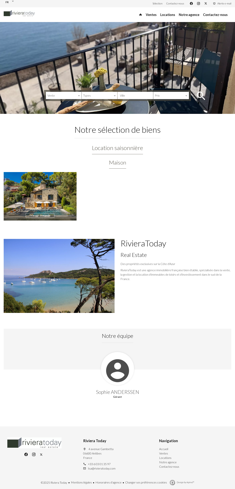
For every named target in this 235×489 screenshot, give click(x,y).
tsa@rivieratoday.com (101, 468)
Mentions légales (81, 482)
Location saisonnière (117, 147)
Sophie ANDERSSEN (117, 392)
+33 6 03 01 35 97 (99, 464)
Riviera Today (94, 441)
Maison (117, 162)
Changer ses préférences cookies (146, 482)
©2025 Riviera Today (54, 482)
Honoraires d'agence (108, 482)
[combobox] (64, 95)
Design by (185, 482)
